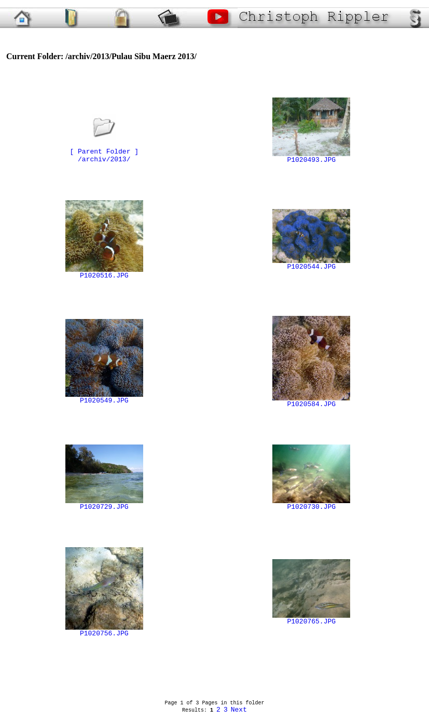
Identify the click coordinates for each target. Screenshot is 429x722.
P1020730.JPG (311, 504)
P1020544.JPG (311, 264)
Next (239, 710)
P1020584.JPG (311, 401)
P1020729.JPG (104, 504)
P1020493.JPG (311, 157)
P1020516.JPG (104, 273)
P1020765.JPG (311, 619)
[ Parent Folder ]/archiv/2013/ (104, 148)
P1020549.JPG (104, 398)
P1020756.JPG (104, 630)
